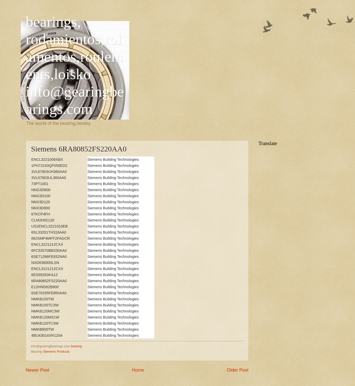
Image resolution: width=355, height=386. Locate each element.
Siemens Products (56, 351)
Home (138, 370)
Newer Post (37, 370)
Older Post (237, 370)
